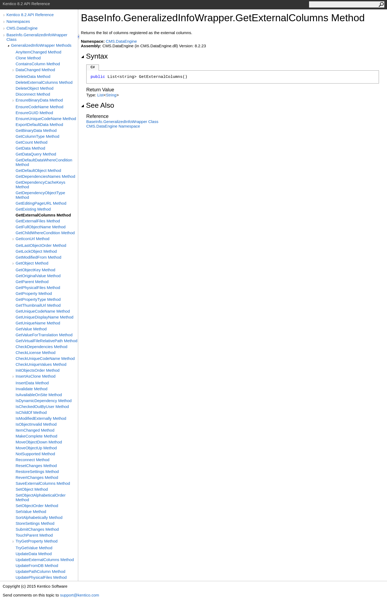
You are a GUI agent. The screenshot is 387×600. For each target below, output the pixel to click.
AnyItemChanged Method (38, 52)
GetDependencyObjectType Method (40, 195)
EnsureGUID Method (34, 112)
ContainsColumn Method (38, 64)
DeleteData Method (33, 76)
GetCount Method (31, 142)
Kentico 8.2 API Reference (30, 14)
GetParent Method (32, 281)
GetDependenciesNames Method (45, 176)
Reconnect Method (32, 459)
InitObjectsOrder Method (37, 370)
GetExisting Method (33, 209)
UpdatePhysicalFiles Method (41, 577)
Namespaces (18, 21)
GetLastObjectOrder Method (41, 245)
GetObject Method (32, 263)
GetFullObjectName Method (41, 227)
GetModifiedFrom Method (38, 257)
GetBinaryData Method (36, 130)
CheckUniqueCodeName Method (45, 358)
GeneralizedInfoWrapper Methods (41, 45)
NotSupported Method (35, 453)
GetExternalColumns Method (43, 215)
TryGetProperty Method (37, 541)
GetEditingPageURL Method (41, 203)
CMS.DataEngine (22, 28)
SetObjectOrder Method (37, 505)
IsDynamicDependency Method (43, 400)
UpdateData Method (34, 553)
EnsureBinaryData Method (39, 100)
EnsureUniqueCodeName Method (46, 118)
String (111, 95)
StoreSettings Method (35, 523)
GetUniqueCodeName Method (43, 311)
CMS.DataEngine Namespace (113, 126)
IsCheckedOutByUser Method (42, 406)
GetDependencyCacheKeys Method (40, 184)
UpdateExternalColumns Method (45, 559)
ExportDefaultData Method (39, 124)
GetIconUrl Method (32, 238)
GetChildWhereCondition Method (45, 232)
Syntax (94, 56)
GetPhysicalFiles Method (38, 287)
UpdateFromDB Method (37, 565)
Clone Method (28, 58)
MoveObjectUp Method (36, 448)
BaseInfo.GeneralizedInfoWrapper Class (36, 37)
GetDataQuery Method (36, 154)
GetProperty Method (34, 293)
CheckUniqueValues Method (41, 364)
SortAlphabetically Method (39, 517)
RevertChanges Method (37, 477)
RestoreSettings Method (37, 471)
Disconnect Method (33, 94)
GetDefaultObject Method (38, 170)
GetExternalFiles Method (38, 221)
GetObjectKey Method (35, 270)
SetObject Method (32, 489)
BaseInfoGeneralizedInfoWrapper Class (122, 121)
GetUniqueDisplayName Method (44, 317)
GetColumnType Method (37, 136)
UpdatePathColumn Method (40, 571)
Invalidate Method (31, 388)
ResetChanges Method (36, 465)
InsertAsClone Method (35, 376)
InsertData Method (32, 383)
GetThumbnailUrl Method (38, 305)
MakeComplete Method (36, 436)
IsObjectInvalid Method (36, 424)
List (100, 95)
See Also (97, 105)
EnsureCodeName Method (39, 106)
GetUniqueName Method (38, 323)
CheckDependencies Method (41, 346)
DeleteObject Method (34, 88)
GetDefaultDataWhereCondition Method (44, 162)
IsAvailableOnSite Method (39, 394)
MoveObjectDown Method (39, 442)
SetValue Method (31, 511)
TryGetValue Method (34, 547)
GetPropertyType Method (38, 299)
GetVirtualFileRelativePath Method (46, 340)
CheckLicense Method (35, 352)
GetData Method (30, 148)
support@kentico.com (79, 595)
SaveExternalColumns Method (43, 483)
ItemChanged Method (35, 430)
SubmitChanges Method (37, 529)
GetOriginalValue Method (38, 275)
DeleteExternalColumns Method (44, 82)
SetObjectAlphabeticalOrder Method (41, 497)
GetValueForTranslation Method (44, 334)
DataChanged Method (35, 69)
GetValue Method (31, 329)
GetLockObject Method (36, 251)
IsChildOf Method (31, 412)
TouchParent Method (34, 535)
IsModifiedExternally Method (41, 418)
